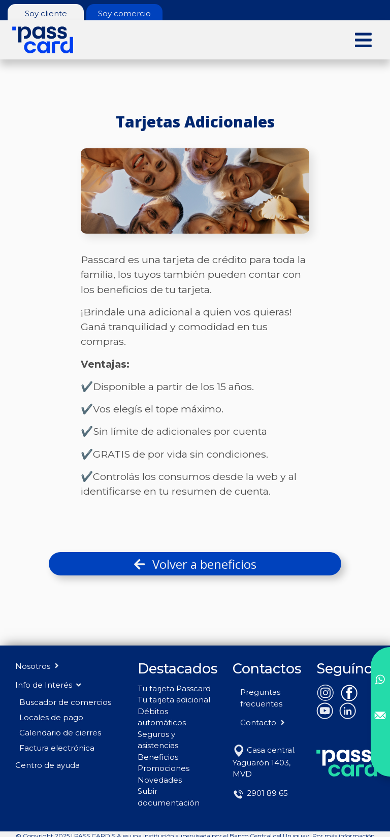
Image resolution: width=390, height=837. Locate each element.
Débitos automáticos (162, 717)
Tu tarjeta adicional (174, 699)
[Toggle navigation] (363, 39)
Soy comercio (124, 13)
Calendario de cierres (60, 732)
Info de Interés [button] (48, 685)
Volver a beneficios (195, 564)
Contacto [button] (263, 722)
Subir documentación (169, 797)
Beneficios (158, 757)
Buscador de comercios (65, 702)
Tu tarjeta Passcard (174, 688)
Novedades (160, 780)
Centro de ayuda (47, 765)
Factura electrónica (56, 748)
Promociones (163, 768)
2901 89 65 (260, 793)
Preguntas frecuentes (261, 698)
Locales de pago (51, 717)
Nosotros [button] (37, 666)
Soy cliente (46, 13)
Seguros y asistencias (158, 740)
